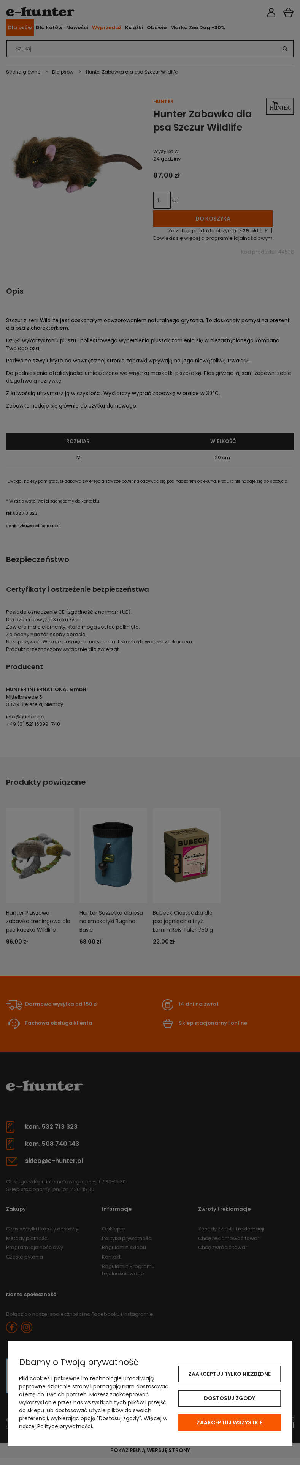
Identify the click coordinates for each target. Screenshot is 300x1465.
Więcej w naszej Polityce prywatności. (93, 1422)
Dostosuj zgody (229, 1398)
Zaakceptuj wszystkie (229, 1422)
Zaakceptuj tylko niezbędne (229, 1374)
